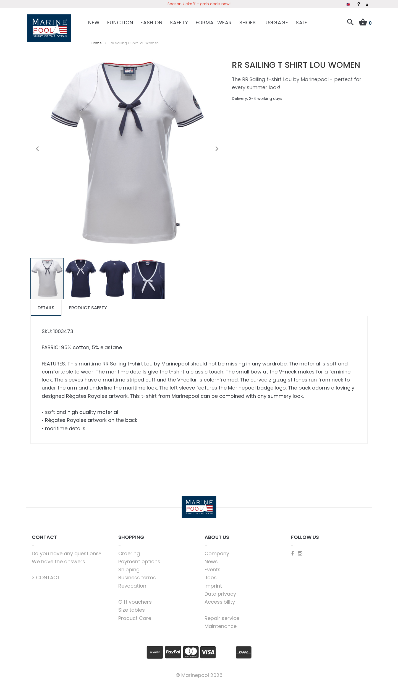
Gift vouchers (135, 598)
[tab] (46, 305)
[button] (37, 145)
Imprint (213, 582)
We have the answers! (59, 558)
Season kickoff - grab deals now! (199, 4)
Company (217, 550)
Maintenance (221, 622)
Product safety (88, 304)
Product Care (134, 614)
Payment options (139, 558)
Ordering (129, 550)
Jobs (211, 574)
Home (96, 39)
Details (46, 304)
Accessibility (220, 598)
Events (213, 566)
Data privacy (220, 590)
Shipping (129, 566)
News (211, 558)
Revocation (132, 582)
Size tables (131, 606)
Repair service (222, 614)
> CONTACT (46, 574)
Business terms (137, 574)
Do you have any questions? (66, 550)
